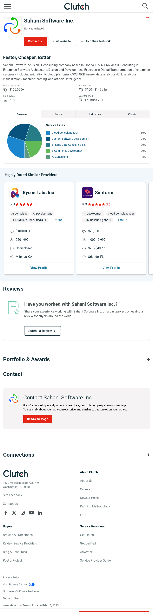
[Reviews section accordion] (76, 288)
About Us (86, 481)
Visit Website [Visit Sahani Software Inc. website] (62, 41)
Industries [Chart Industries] (95, 114)
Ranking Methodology (95, 506)
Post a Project (12, 560)
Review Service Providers (20, 543)
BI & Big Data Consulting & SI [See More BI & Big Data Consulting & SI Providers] (69, 144)
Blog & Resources (15, 552)
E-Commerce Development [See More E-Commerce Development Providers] (67, 150)
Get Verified (88, 543)
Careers (85, 489)
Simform (104, 192)
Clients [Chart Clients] (132, 114)
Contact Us (10, 504)
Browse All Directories (18, 535)
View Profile (39, 268)
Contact (33, 41)
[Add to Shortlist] (147, 19)
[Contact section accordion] (76, 374)
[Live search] (145, 6)
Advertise (86, 552)
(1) (35, 204)
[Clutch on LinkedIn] (40, 512)
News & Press (89, 498)
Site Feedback (12, 495)
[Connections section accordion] (76, 455)
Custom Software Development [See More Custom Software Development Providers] (70, 138)
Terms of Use (10, 598)
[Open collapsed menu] (7, 6)
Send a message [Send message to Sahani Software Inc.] (37, 419)
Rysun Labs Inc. (39, 192)
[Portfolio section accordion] (76, 359)
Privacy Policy (11, 577)
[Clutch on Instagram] (22, 512)
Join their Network (98, 41)
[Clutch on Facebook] (5, 512)
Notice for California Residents (21, 591)
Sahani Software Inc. (49, 20)
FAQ (83, 515)
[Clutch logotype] (15, 473)
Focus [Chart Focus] (58, 114)
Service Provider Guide (95, 560)
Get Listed (87, 535)
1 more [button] (57, 220)
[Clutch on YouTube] (31, 512)
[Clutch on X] (14, 512)
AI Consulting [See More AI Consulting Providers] (60, 156)
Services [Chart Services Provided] (22, 114)
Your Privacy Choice (15, 584)
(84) (108, 204)
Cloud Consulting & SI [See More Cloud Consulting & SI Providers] (65, 132)
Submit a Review (40, 331)
